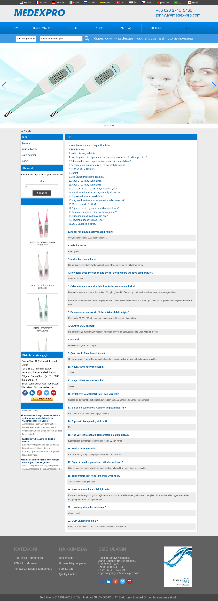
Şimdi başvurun (42, 399)
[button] (105, 125)
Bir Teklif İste (159, 28)
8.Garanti (74, 173)
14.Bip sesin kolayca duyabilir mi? (86, 196)
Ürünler (72, 28)
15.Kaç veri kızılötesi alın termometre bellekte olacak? (97, 200)
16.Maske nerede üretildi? (82, 204)
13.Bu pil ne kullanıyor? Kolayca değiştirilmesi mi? (95, 192)
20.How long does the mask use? (86, 220)
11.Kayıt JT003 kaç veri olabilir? (85, 184)
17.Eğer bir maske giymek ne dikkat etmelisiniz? (94, 208)
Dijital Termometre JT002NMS (42, 330)
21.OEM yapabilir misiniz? (82, 223)
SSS (187, 28)
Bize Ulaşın (126, 28)
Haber (98, 28)
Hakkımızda (42, 28)
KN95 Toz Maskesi (25, 563)
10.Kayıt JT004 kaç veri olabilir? (85, 180)
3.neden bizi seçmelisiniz (82, 153)
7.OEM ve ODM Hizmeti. (82, 169)
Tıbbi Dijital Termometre (28, 557)
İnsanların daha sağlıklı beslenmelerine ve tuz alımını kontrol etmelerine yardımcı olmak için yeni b (41, 419)
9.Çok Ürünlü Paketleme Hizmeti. (86, 176)
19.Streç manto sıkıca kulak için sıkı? (88, 216)
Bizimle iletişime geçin (72, 563)
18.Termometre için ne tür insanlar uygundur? (93, 212)
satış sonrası (29, 155)
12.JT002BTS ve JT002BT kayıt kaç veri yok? (93, 188)
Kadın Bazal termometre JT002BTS (43, 244)
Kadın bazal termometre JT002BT (42, 287)
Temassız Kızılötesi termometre (33, 568)
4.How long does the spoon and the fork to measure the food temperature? (108, 157)
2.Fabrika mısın (77, 149)
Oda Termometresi (150, 38)
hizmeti (26, 143)
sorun (25, 161)
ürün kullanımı (29, 149)
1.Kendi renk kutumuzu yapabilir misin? (89, 145)
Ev (16, 28)
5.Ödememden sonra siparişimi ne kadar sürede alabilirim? (100, 161)
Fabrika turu (66, 568)
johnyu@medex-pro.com (178, 15)
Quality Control (68, 574)
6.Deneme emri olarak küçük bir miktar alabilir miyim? (97, 165)
